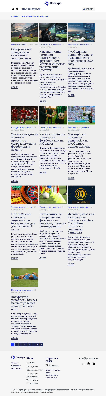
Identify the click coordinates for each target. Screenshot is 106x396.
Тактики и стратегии (50, 45)
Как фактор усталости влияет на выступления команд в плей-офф (24, 303)
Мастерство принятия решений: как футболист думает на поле (79, 140)
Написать (54, 365)
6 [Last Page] (41, 344)
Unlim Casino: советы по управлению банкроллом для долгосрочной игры (23, 221)
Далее (14, 87)
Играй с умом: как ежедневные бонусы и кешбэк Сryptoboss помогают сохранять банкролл (81, 223)
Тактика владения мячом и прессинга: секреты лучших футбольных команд (24, 142)
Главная (30, 362)
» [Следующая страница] (37, 344)
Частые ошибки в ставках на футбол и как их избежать (52, 139)
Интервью (32, 366)
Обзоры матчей (18, 45)
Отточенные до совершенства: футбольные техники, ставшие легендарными (52, 220)
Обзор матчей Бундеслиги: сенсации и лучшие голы (21, 53)
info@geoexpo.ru (30, 8)
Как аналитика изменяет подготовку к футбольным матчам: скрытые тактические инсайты (52, 61)
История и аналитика (78, 45)
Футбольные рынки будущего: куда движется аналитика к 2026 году (80, 58)
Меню (89, 9)
